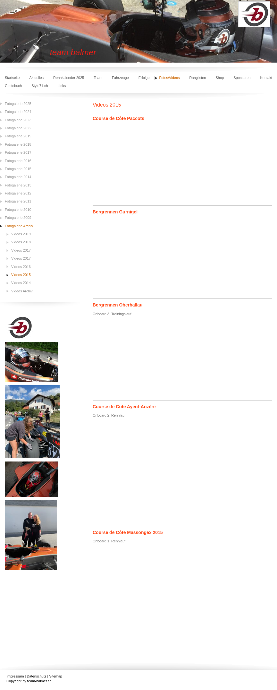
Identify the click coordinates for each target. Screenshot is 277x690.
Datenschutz (36, 676)
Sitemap (55, 676)
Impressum (15, 676)
